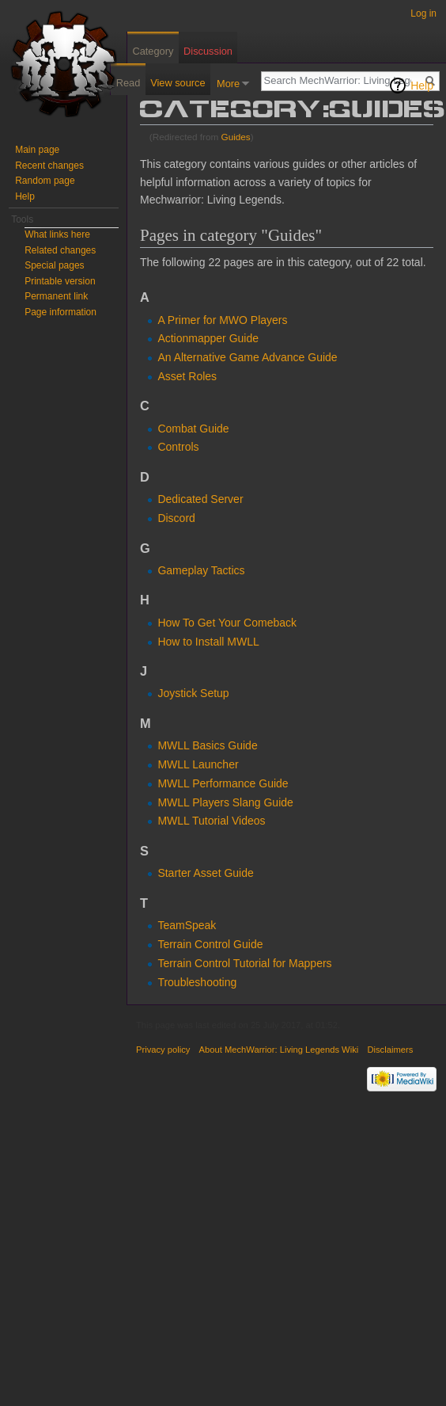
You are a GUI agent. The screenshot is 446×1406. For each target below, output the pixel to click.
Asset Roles (187, 376)
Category (152, 51)
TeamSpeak (186, 925)
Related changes (60, 250)
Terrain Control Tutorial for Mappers (244, 963)
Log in (423, 13)
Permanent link (56, 296)
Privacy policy (163, 1049)
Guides (236, 136)
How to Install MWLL (208, 641)
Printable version (60, 281)
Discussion (207, 51)
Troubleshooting (196, 982)
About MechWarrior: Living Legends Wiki (279, 1049)
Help (421, 85)
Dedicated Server (200, 499)
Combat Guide (193, 428)
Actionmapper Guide (208, 338)
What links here (57, 234)
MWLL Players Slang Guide (225, 802)
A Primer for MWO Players (222, 320)
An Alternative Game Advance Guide (247, 357)
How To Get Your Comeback (227, 622)
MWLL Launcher (197, 764)
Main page (37, 149)
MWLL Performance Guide (222, 783)
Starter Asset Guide (205, 873)
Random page (44, 180)
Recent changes (49, 165)
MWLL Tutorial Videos (211, 820)
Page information (60, 312)
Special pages (54, 265)
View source (177, 83)
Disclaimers (390, 1049)
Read (128, 83)
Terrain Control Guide (210, 944)
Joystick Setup (193, 693)
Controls (177, 446)
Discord (176, 518)
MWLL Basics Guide (207, 745)
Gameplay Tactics (200, 570)
